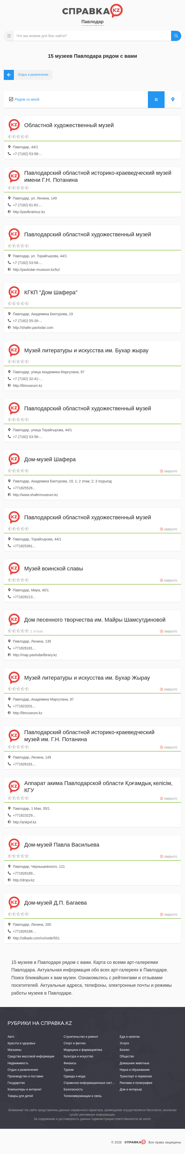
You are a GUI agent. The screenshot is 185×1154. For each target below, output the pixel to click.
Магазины (14, 1050)
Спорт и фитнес (75, 1043)
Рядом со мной (27, 99)
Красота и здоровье (21, 1043)
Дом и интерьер (131, 1089)
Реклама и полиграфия (136, 1083)
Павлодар (92, 21)
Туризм (69, 1070)
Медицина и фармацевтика (83, 1050)
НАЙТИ (176, 36)
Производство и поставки (25, 1076)
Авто (11, 1036)
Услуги (124, 1043)
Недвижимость (18, 1063)
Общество (127, 1056)
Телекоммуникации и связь (83, 1096)
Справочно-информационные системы (91, 1083)
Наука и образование (134, 1070)
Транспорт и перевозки (136, 1076)
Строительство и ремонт (81, 1036)
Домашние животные (134, 1063)
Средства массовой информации (31, 1056)
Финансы (70, 1063)
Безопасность (73, 1089)
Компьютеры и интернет (25, 1089)
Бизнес (124, 1050)
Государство (16, 1083)
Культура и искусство (78, 1056)
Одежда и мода (74, 1076)
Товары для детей (20, 1096)
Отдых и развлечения (23, 1070)
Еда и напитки (130, 1036)
